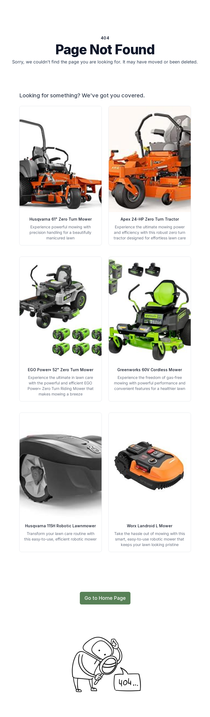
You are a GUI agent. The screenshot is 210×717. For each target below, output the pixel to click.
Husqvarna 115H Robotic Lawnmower (60, 525)
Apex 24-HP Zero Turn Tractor (150, 219)
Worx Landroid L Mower (149, 525)
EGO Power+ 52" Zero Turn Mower (60, 369)
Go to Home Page (105, 598)
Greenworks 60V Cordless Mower (149, 369)
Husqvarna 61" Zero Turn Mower (60, 219)
